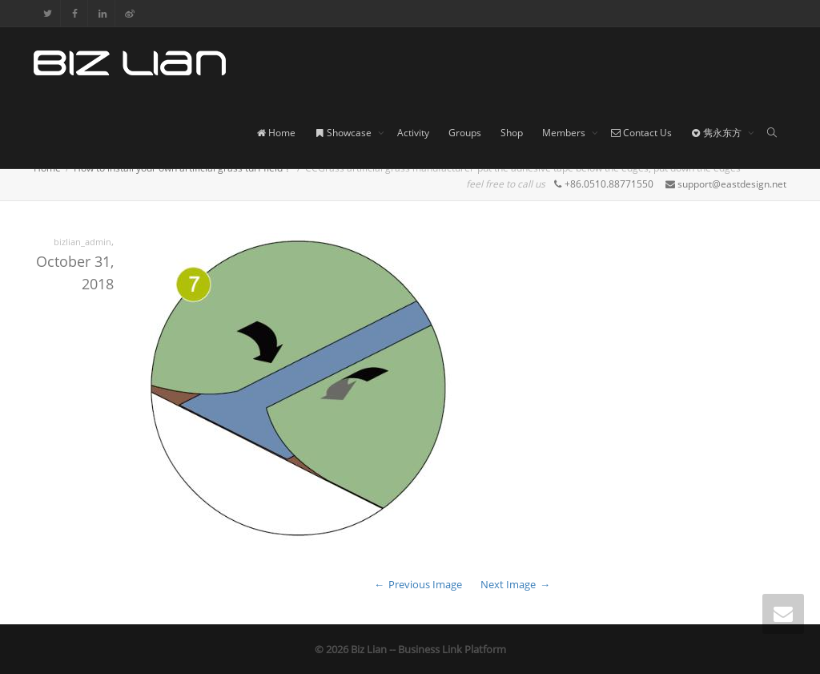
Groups (464, 132)
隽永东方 (717, 132)
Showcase (344, 132)
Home (275, 132)
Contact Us (641, 132)
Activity (413, 132)
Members (565, 132)
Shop (511, 132)
